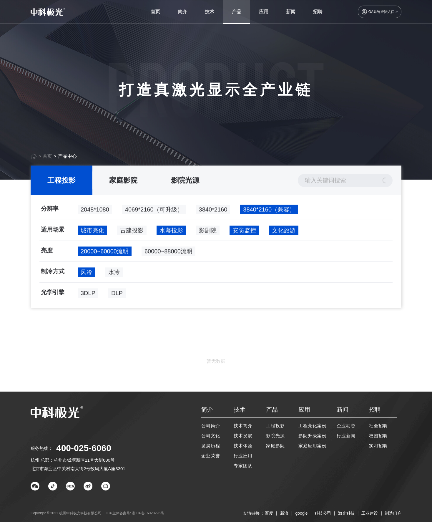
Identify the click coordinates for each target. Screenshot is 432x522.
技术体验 (243, 445)
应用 (263, 11)
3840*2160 (213, 210)
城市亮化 (92, 231)
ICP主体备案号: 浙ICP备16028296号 (135, 513)
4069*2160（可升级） (154, 210)
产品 (236, 11)
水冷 (114, 273)
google (301, 513)
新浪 (284, 513)
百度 (269, 513)
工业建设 (369, 513)
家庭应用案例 (312, 445)
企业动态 (346, 425)
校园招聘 (378, 435)
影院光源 (185, 181)
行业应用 (243, 455)
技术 (209, 11)
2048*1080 (95, 210)
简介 (182, 11)
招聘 (318, 11)
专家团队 (243, 465)
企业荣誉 (210, 455)
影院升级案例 (312, 435)
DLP (117, 294)
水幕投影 (171, 231)
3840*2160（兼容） (269, 210)
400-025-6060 (83, 448)
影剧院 (208, 231)
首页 (155, 11)
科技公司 (323, 513)
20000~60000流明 (105, 252)
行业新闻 (346, 435)
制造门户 (393, 513)
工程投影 (61, 181)
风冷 (86, 273)
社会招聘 (378, 425)
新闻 (290, 11)
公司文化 (210, 435)
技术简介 (243, 425)
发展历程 (210, 445)
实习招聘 (378, 445)
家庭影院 (123, 181)
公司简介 (210, 425)
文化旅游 (283, 231)
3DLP (88, 294)
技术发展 (243, 435)
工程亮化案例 (312, 425)
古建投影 (132, 231)
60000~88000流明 (168, 252)
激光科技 (346, 513)
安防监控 (244, 231)
